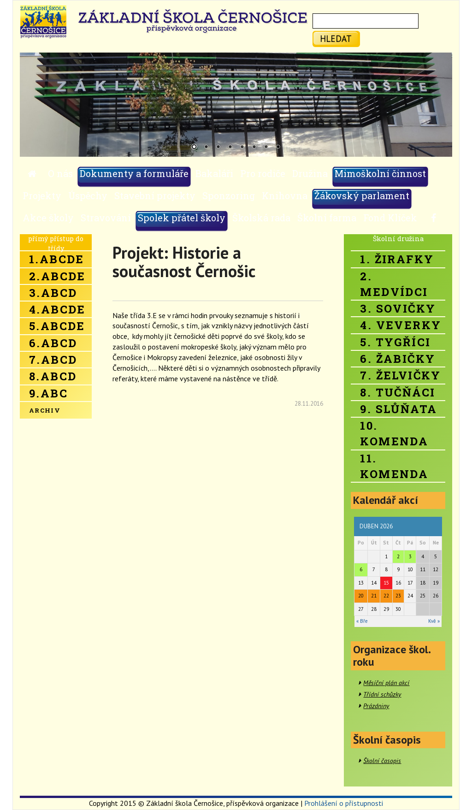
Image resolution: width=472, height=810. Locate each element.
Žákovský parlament (361, 195)
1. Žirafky (397, 259)
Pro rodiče (262, 173)
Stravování (106, 218)
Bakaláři (214, 173)
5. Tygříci (395, 342)
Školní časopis (382, 761)
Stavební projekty (154, 195)
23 (398, 595)
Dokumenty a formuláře (134, 173)
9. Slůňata (398, 409)
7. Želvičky (400, 375)
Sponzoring (228, 195)
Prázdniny (376, 706)
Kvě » (434, 621)
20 (361, 595)
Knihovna (284, 195)
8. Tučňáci (397, 392)
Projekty (42, 195)
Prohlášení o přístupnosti (343, 803)
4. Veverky (400, 325)
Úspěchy (87, 195)
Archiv (44, 410)
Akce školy (48, 218)
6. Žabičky (397, 358)
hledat (336, 38)
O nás (60, 173)
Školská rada (261, 218)
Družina (310, 173)
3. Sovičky (398, 308)
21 (374, 595)
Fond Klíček (390, 218)
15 (386, 582)
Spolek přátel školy (181, 218)
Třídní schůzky (382, 694)
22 (386, 595)
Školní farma (326, 218)
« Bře (362, 621)
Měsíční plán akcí (386, 683)
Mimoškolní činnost (380, 173)
